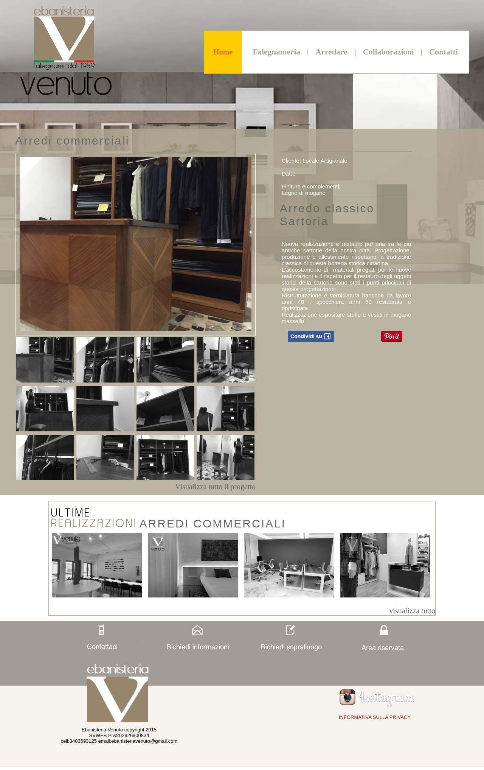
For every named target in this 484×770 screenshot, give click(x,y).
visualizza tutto (412, 611)
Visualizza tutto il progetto (215, 486)
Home (223, 52)
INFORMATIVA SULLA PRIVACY (375, 717)
